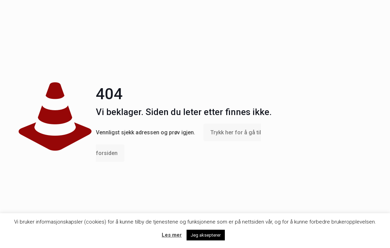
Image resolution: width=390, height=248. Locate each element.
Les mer (172, 235)
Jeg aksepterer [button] (206, 235)
